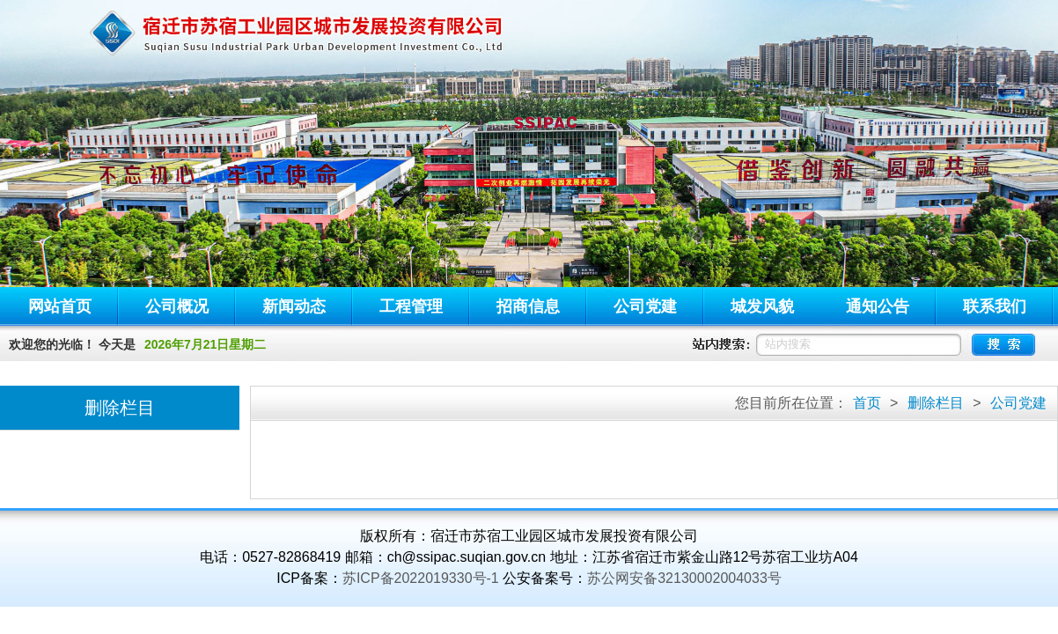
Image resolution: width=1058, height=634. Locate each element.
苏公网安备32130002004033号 (684, 578)
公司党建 (1018, 402)
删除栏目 (935, 402)
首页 (867, 402)
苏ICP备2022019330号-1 (420, 578)
